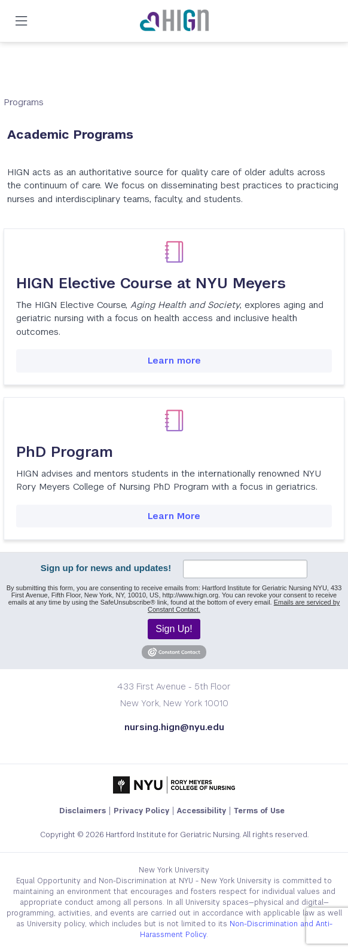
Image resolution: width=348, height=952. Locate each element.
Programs (24, 102)
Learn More (174, 515)
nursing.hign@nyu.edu (174, 727)
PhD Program (64, 452)
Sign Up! (173, 629)
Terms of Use (259, 811)
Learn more (174, 360)
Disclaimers (82, 811)
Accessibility (201, 811)
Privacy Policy (141, 811)
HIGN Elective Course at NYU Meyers (151, 283)
